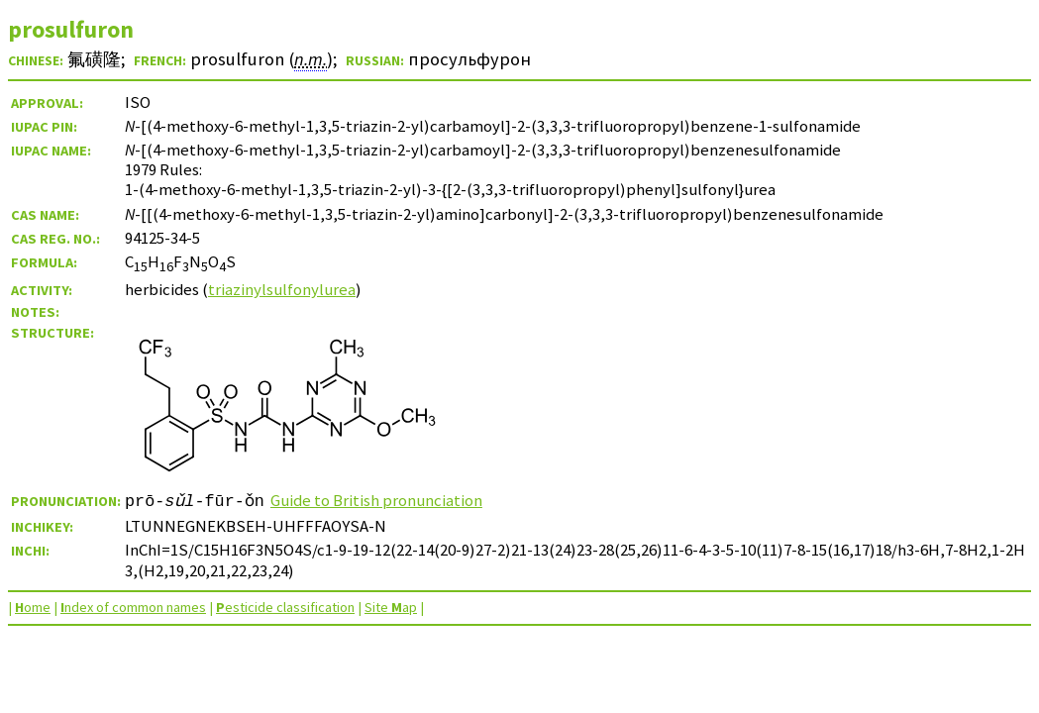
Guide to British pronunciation (376, 500)
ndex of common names (133, 607)
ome (33, 607)
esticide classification (285, 607)
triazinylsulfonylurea (282, 289)
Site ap (390, 607)
